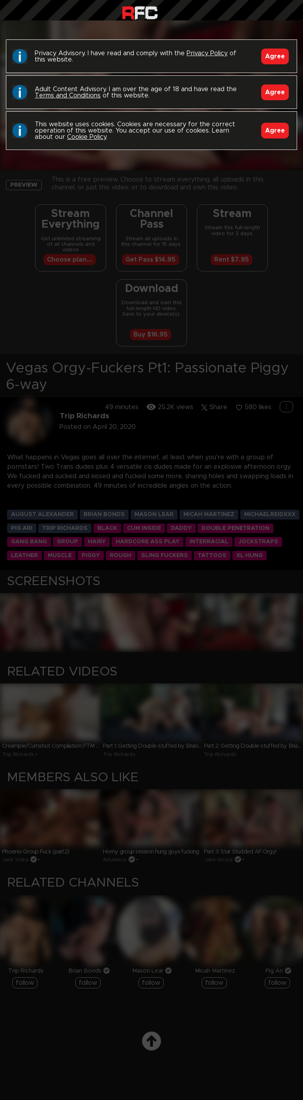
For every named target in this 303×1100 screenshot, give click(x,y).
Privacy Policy (207, 53)
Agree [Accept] (275, 56)
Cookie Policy (86, 137)
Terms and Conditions (68, 95)
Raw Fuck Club (140, 12)
